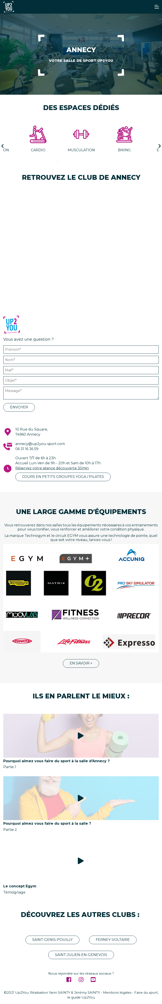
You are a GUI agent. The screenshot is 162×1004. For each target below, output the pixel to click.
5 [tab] (78, 161)
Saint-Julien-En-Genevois (81, 955)
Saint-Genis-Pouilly (52, 940)
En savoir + (81, 663)
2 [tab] (58, 161)
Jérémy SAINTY (87, 992)
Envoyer (19, 407)
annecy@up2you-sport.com (40, 444)
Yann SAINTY (59, 992)
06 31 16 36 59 (26, 449)
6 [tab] (84, 161)
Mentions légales (117, 992)
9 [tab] (104, 161)
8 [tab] (97, 161)
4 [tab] (71, 161)
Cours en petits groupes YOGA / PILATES (63, 477)
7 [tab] (91, 161)
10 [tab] (111, 161)
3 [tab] (64, 161)
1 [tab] (51, 161)
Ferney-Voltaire (113, 940)
